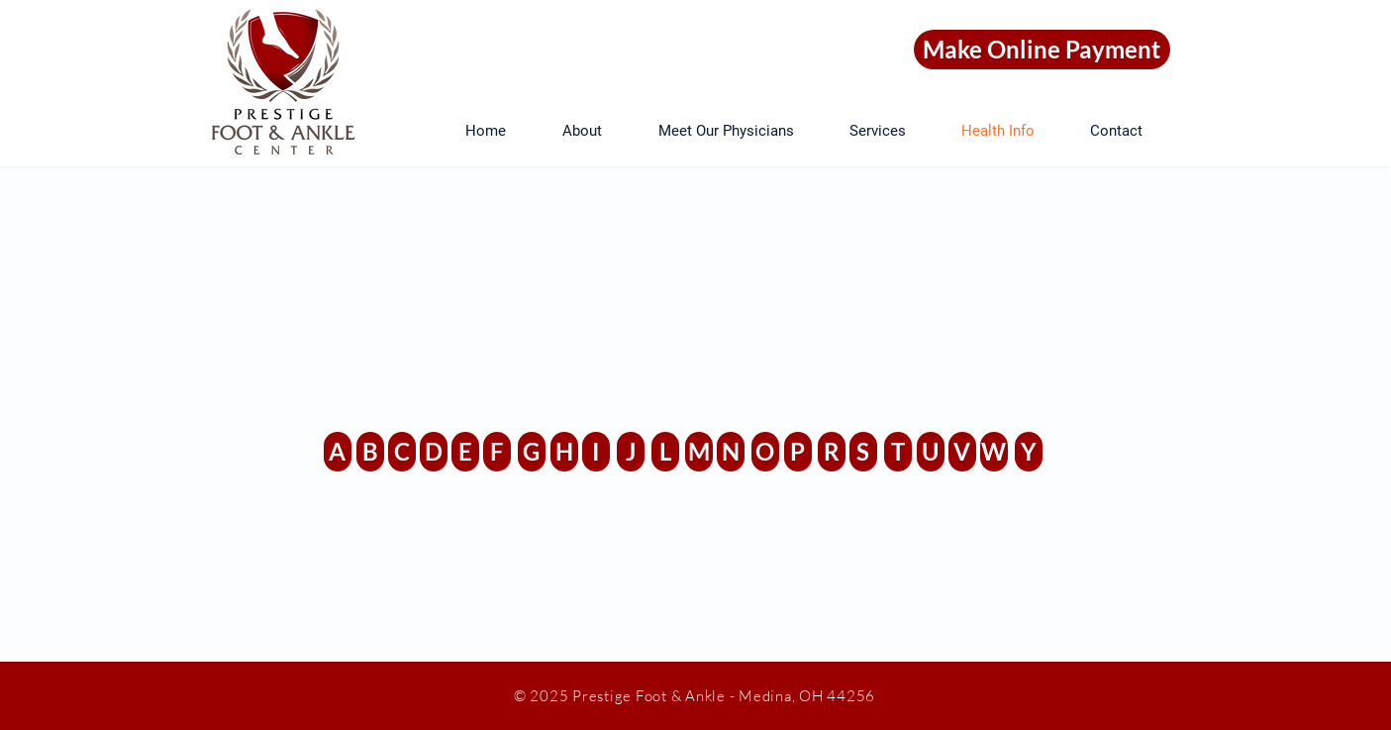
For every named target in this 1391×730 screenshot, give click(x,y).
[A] (337, 451)
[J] (631, 451)
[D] (433, 451)
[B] (370, 451)
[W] (994, 451)
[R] (831, 451)
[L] (665, 451)
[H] (564, 451)
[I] (596, 451)
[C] (402, 451)
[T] (898, 451)
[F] (497, 451)
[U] (930, 451)
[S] (863, 451)
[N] (731, 451)
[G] (532, 451)
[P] (798, 451)
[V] (962, 451)
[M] (699, 451)
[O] (765, 451)
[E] (465, 451)
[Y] (1029, 451)
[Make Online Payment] (1042, 49)
